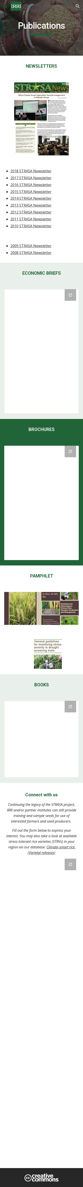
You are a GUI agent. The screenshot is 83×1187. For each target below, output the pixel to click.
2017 (14, 177)
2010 (14, 226)
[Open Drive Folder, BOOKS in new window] (70, 706)
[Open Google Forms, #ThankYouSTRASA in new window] (70, 864)
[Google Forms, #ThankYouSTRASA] (41, 1011)
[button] (5, 6)
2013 (14, 205)
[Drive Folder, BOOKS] (41, 739)
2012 (14, 212)
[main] (41, 27)
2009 (14, 245)
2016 (14, 184)
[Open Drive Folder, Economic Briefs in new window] (70, 295)
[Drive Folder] (41, 503)
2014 (14, 198)
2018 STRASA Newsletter (31, 171)
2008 (14, 252)
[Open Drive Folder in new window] (70, 451)
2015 (14, 191)
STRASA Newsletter (35, 177)
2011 (14, 219)
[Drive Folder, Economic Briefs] (41, 351)
